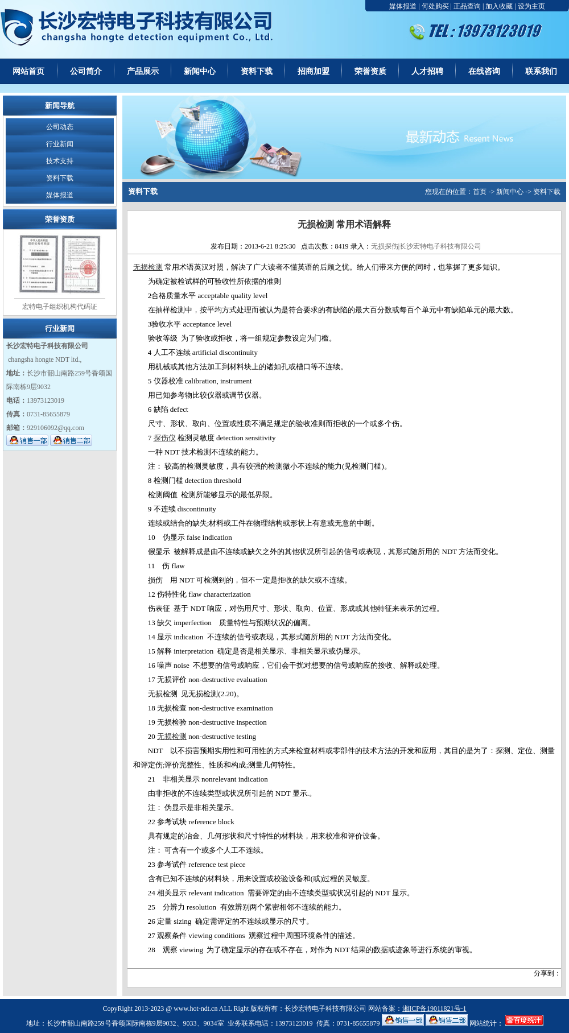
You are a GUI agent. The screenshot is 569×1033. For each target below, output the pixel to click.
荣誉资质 (370, 71)
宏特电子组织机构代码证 (59, 307)
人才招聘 (427, 71)
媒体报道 (403, 6)
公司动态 (59, 127)
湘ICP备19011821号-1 (434, 1009)
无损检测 (148, 267)
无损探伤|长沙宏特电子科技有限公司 (426, 246)
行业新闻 (59, 144)
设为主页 (531, 6)
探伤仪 (165, 437)
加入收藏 (499, 6)
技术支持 (59, 161)
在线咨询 (484, 71)
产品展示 (143, 71)
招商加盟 (313, 71)
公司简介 (86, 71)
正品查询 (467, 6)
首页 (479, 192)
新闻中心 (200, 71)
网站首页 (28, 71)
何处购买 (435, 6)
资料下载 (257, 71)
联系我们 (541, 71)
